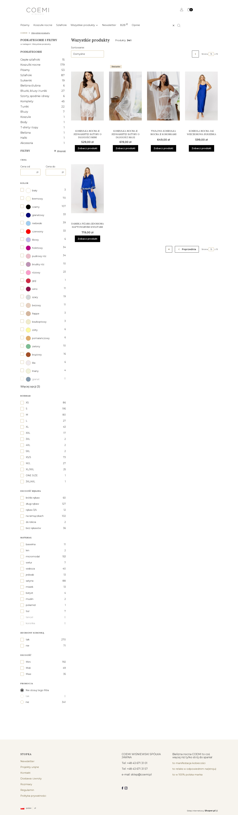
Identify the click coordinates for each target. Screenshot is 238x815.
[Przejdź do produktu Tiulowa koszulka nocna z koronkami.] (163, 96)
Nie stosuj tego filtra (37, 690)
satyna (29, 580)
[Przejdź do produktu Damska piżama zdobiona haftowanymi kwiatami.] (87, 189)
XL (27, 426)
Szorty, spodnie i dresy (42, 96)
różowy (33, 272)
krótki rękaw (33, 497)
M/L (28, 463)
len (27, 550)
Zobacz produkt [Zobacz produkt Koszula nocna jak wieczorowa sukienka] (201, 148)
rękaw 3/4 (31, 509)
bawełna (31, 544)
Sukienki (42, 80)
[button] (180, 25)
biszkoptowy (36, 321)
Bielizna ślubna (42, 85)
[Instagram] (126, 788)
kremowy (34, 198)
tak (27, 639)
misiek (29, 586)
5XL (28, 451)
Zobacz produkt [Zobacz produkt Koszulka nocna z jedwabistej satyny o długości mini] (87, 148)
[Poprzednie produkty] (187, 249)
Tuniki (42, 106)
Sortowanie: (78, 47)
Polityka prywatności (33, 795)
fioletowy (34, 248)
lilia (30, 362)
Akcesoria (42, 143)
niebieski (34, 223)
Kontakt (25, 772)
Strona (204, 54)
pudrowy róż (36, 256)
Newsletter (27, 761)
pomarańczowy (38, 338)
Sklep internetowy (201, 810)
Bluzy (42, 111)
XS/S (28, 457)
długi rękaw (32, 503)
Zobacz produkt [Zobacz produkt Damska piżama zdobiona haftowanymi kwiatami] (87, 238)
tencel (29, 617)
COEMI (23, 33)
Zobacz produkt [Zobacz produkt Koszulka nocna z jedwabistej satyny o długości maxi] (125, 148)
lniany (32, 371)
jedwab (30, 574)
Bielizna (42, 132)
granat (32, 379)
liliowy (32, 239)
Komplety (42, 101)
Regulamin (27, 790)
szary (32, 297)
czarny (33, 206)
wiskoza (30, 568)
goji (31, 280)
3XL (28, 439)
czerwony (34, 231)
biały (31, 190)
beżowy (33, 305)
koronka (30, 623)
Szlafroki (42, 75)
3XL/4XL (30, 481)
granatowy (35, 215)
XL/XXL (30, 469)
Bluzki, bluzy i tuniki (42, 90)
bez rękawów (33, 528)
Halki (42, 137)
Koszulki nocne (42, 64)
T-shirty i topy (42, 127)
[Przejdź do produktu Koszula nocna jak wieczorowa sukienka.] (201, 96)
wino (32, 289)
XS (27, 402)
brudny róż (35, 264)
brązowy (34, 354)
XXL (28, 432)
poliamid (31, 605)
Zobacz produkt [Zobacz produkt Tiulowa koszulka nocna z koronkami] (163, 148)
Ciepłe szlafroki (42, 59)
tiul (27, 611)
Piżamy (42, 70)
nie (27, 645)
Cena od (25, 166)
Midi (28, 667)
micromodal (33, 556)
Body (42, 122)
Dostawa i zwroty (31, 778)
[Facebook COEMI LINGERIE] (122, 788)
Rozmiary (26, 784)
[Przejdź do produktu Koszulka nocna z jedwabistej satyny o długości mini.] (87, 96)
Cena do (50, 166)
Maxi (28, 674)
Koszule (42, 116)
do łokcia (31, 522)
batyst (29, 592)
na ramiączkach (35, 516)
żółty (32, 330)
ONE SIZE (32, 475)
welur (29, 562)
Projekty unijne (29, 767)
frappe (32, 313)
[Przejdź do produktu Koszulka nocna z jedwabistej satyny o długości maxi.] (125, 96)
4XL (28, 445)
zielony (33, 346)
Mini (28, 661)
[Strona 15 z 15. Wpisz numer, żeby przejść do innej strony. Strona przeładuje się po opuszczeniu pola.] (211, 54)
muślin (29, 599)
